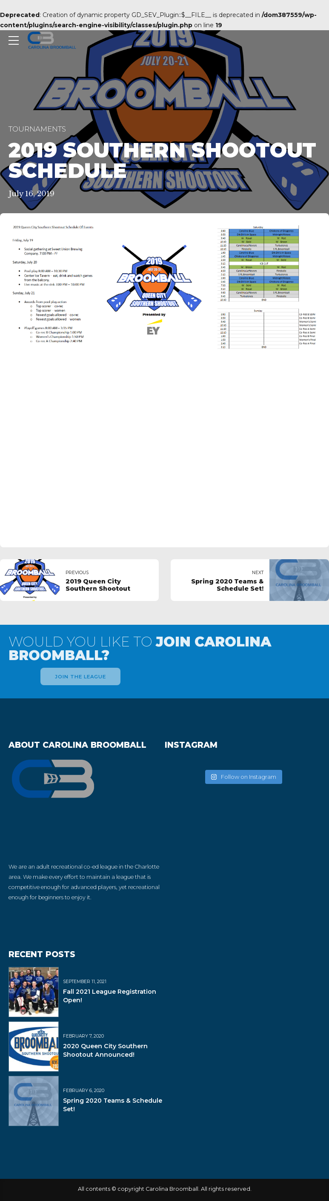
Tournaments (37, 129)
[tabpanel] (164, 376)
